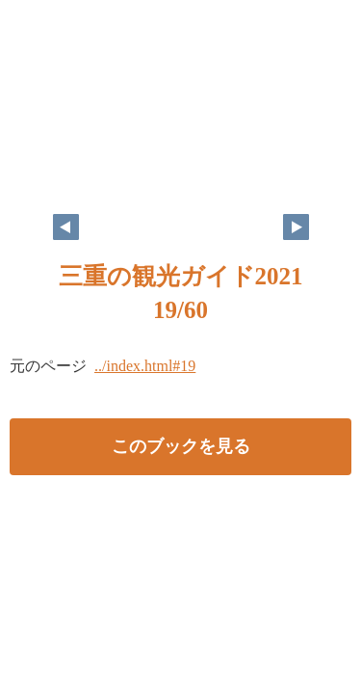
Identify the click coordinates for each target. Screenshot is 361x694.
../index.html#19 (144, 366)
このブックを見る (181, 446)
